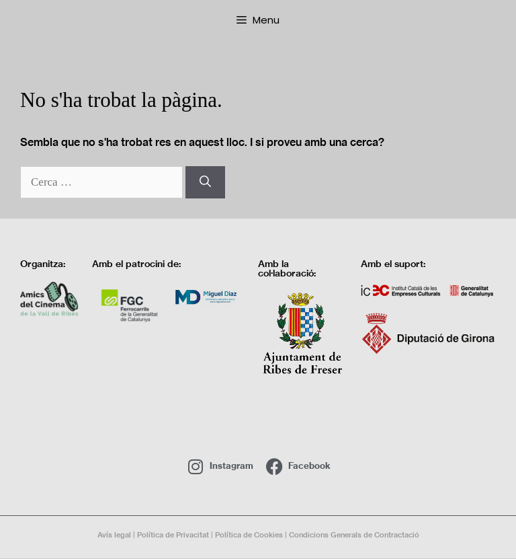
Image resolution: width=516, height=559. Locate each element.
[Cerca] (205, 182)
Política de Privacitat (173, 534)
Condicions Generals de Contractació (354, 534)
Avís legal (114, 534)
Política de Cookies (249, 534)
